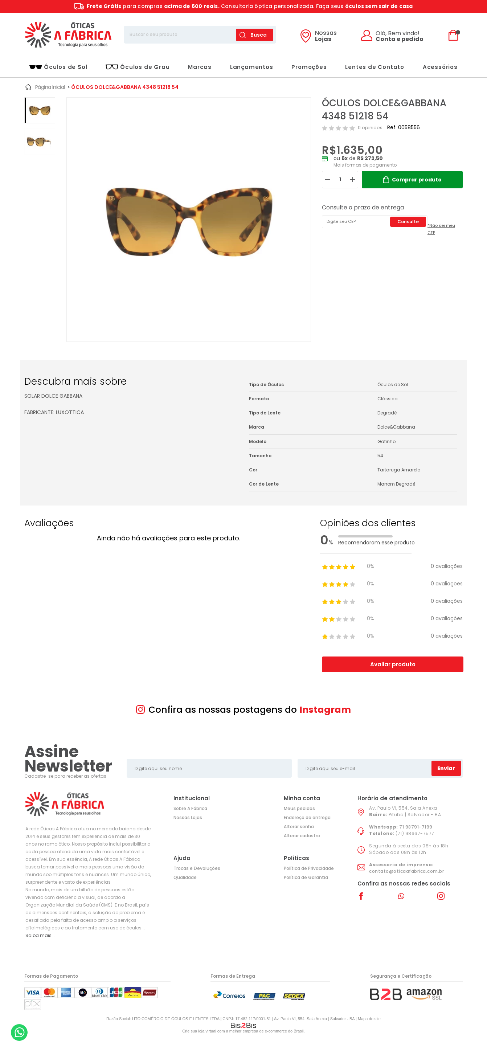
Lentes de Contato (374, 67)
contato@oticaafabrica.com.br (406, 871)
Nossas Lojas (187, 817)
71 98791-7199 (416, 827)
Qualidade (185, 877)
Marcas (200, 67)
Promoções (309, 67)
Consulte (408, 221)
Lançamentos (251, 67)
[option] (39, 110)
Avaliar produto (393, 664)
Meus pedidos (299, 808)
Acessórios (440, 67)
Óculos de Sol (58, 67)
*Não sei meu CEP (441, 229)
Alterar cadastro (302, 836)
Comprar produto (417, 179)
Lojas (326, 36)
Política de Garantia (306, 877)
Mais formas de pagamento (365, 165)
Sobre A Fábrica (190, 808)
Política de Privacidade (309, 868)
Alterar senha (299, 826)
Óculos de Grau (137, 67)
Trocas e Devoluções (196, 868)
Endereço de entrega (307, 817)
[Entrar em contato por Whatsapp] (19, 1032)
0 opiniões (370, 127)
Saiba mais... (40, 935)
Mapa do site (369, 1019)
